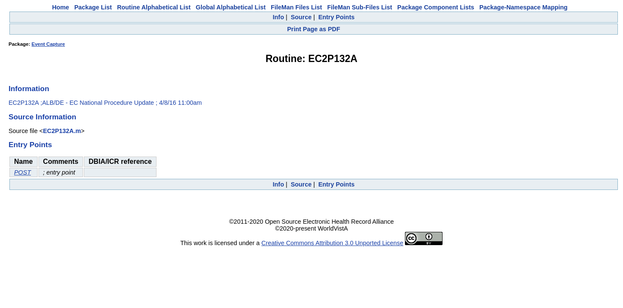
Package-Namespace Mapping (523, 7)
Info (278, 17)
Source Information (42, 117)
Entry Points (336, 17)
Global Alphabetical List (231, 7)
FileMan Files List (296, 7)
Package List (93, 7)
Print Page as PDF (313, 29)
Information (29, 88)
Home (60, 7)
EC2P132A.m (62, 130)
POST (22, 172)
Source (301, 17)
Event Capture (48, 44)
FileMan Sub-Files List (359, 7)
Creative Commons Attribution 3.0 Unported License (332, 243)
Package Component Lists (435, 7)
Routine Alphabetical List (154, 7)
